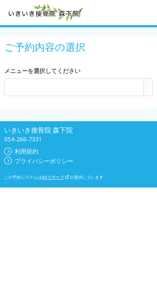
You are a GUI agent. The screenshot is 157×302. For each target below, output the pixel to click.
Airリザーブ (55, 177)
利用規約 (21, 151)
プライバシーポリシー (38, 161)
